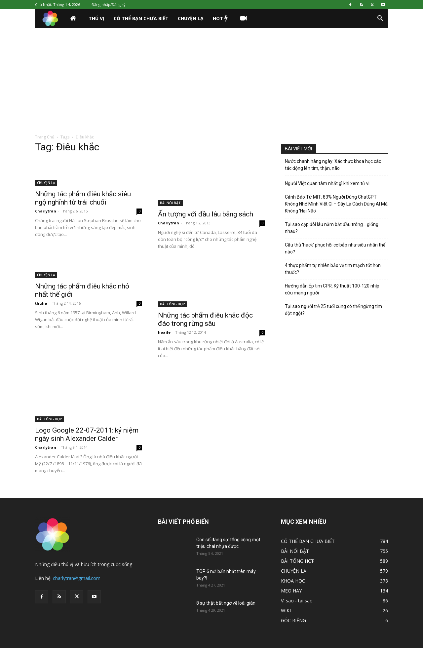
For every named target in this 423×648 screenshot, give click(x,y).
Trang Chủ (44, 137)
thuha (41, 303)
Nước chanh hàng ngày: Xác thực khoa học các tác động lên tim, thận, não (333, 165)
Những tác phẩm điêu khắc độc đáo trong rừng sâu (205, 319)
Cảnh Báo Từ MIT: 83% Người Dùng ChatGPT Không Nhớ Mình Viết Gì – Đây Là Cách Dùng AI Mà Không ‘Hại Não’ (336, 203)
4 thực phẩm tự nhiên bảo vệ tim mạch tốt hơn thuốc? (333, 269)
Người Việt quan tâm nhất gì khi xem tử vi (327, 183)
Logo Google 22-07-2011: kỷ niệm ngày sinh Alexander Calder (86, 434)
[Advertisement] (211, 77)
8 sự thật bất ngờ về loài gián (225, 603)
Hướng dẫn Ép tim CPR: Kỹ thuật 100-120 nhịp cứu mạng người (332, 289)
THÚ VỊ (96, 18)
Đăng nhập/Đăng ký (109, 4)
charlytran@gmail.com (76, 578)
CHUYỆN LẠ (191, 18)
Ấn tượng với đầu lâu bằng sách (205, 214)
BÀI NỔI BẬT (170, 203)
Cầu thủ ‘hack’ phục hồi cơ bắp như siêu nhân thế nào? (335, 248)
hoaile (164, 332)
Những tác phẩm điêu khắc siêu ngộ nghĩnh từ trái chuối (83, 198)
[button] (380, 19)
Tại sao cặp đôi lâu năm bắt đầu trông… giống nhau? (331, 228)
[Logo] (50, 18)
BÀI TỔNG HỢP (172, 304)
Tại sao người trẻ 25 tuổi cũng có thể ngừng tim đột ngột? (333, 310)
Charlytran (45, 211)
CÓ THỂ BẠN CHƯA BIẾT (141, 18)
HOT (220, 18)
